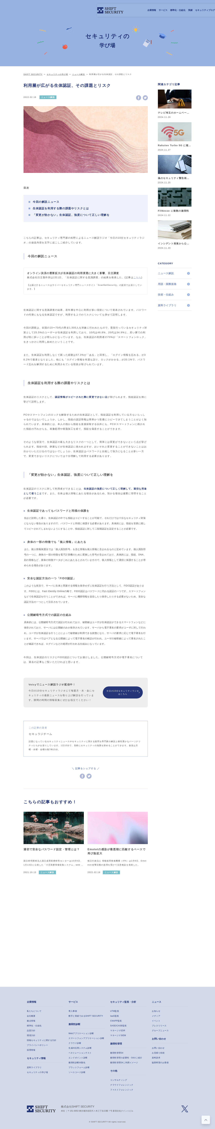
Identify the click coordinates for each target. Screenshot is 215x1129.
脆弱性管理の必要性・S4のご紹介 (126, 1058)
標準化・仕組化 (93, 10)
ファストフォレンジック (121, 1090)
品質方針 (31, 1030)
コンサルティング (118, 1080)
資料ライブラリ (167, 305)
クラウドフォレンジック (121, 1085)
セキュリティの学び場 (57, 74)
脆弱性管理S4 (116, 1053)
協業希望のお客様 (160, 1062)
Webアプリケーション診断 (81, 1033)
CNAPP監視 (116, 1021)
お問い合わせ (159, 1038)
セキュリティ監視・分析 (123, 1002)
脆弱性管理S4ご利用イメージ (124, 1062)
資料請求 (156, 1058)
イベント (156, 1021)
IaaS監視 (114, 1016)
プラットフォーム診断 (79, 1067)
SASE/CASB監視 (118, 1026)
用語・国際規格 (167, 284)
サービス (78, 10)
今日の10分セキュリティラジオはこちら (122, 692)
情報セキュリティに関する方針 (41, 1040)
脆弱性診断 (74, 1024)
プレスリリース (159, 1026)
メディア (156, 1016)
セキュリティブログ (120, 10)
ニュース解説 (78, 74)
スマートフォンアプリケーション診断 (86, 1038)
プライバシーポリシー (37, 1045)
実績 (106, 10)
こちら (137, 277)
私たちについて (34, 1011)
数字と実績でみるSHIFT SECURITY (86, 1016)
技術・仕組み (166, 294)
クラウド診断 (75, 1043)
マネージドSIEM (118, 1035)
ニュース (156, 1002)
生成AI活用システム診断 (80, 1048)
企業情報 (67, 10)
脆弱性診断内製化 (77, 1062)
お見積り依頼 (158, 1053)
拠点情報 (31, 1021)
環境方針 (31, 1035)
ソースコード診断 (77, 1072)
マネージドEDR (117, 1030)
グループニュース (160, 1030)
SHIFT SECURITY (33, 74)
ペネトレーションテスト (80, 1053)
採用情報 (137, 10)
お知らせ (156, 1011)
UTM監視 (114, 1011)
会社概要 (31, 1016)
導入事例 (73, 1011)
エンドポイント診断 (78, 1058)
